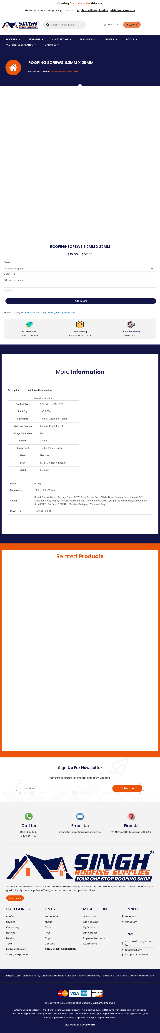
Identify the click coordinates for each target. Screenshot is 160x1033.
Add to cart (81, 301)
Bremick (45, 71)
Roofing (51, 312)
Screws (37, 312)
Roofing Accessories (65, 312)
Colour (7, 262)
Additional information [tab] (40, 390)
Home (30, 71)
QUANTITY (9, 273)
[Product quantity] (8, 293)
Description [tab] (14, 390)
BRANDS (37, 71)
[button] (13, 39)
